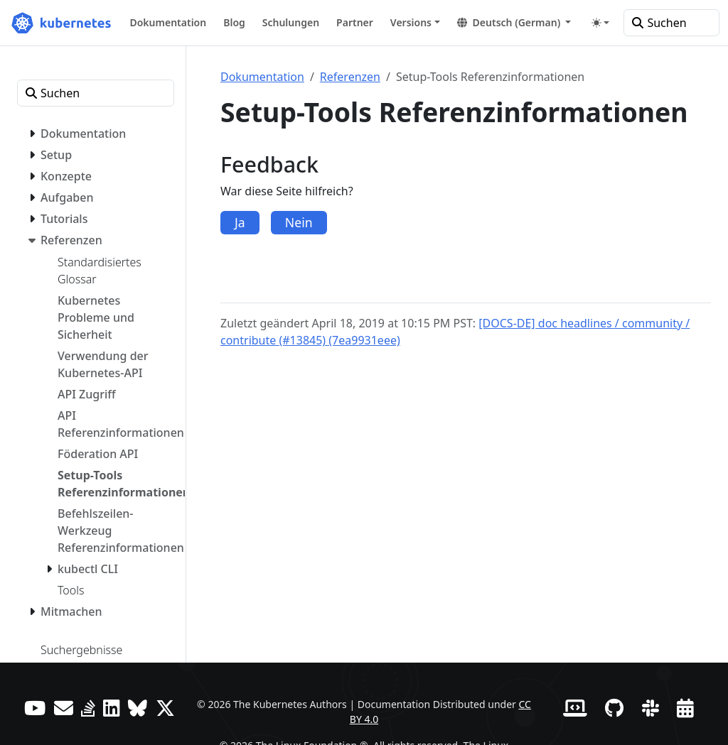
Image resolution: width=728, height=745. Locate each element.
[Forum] (63, 708)
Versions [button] (411, 22)
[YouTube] (35, 708)
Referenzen (350, 77)
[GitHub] (614, 708)
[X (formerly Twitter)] (165, 708)
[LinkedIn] (111, 708)
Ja (240, 222)
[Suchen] (671, 22)
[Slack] (650, 708)
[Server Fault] (88, 708)
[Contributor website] (575, 708)
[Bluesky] (137, 708)
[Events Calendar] (685, 708)
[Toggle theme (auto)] (601, 22)
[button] (514, 22)
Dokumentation (262, 77)
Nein (299, 222)
